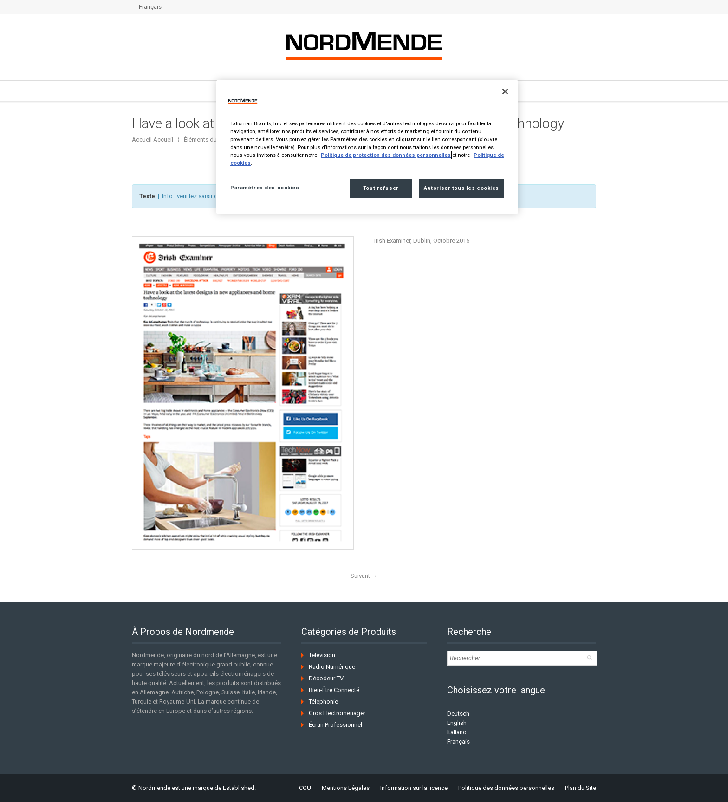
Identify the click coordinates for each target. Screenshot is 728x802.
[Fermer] (505, 91)
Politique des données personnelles (506, 787)
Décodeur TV (326, 678)
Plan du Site (580, 787)
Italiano (457, 732)
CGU (305, 787)
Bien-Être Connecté (334, 689)
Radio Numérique (332, 666)
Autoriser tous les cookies (461, 188)
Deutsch (458, 713)
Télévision (322, 655)
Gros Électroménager (337, 713)
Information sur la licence (414, 787)
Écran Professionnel (335, 724)
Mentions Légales (346, 787)
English (457, 722)
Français (150, 6)
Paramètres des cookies (264, 187)
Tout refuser (381, 188)
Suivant (364, 575)
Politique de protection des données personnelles (386, 155)
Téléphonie (323, 701)
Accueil (163, 139)
